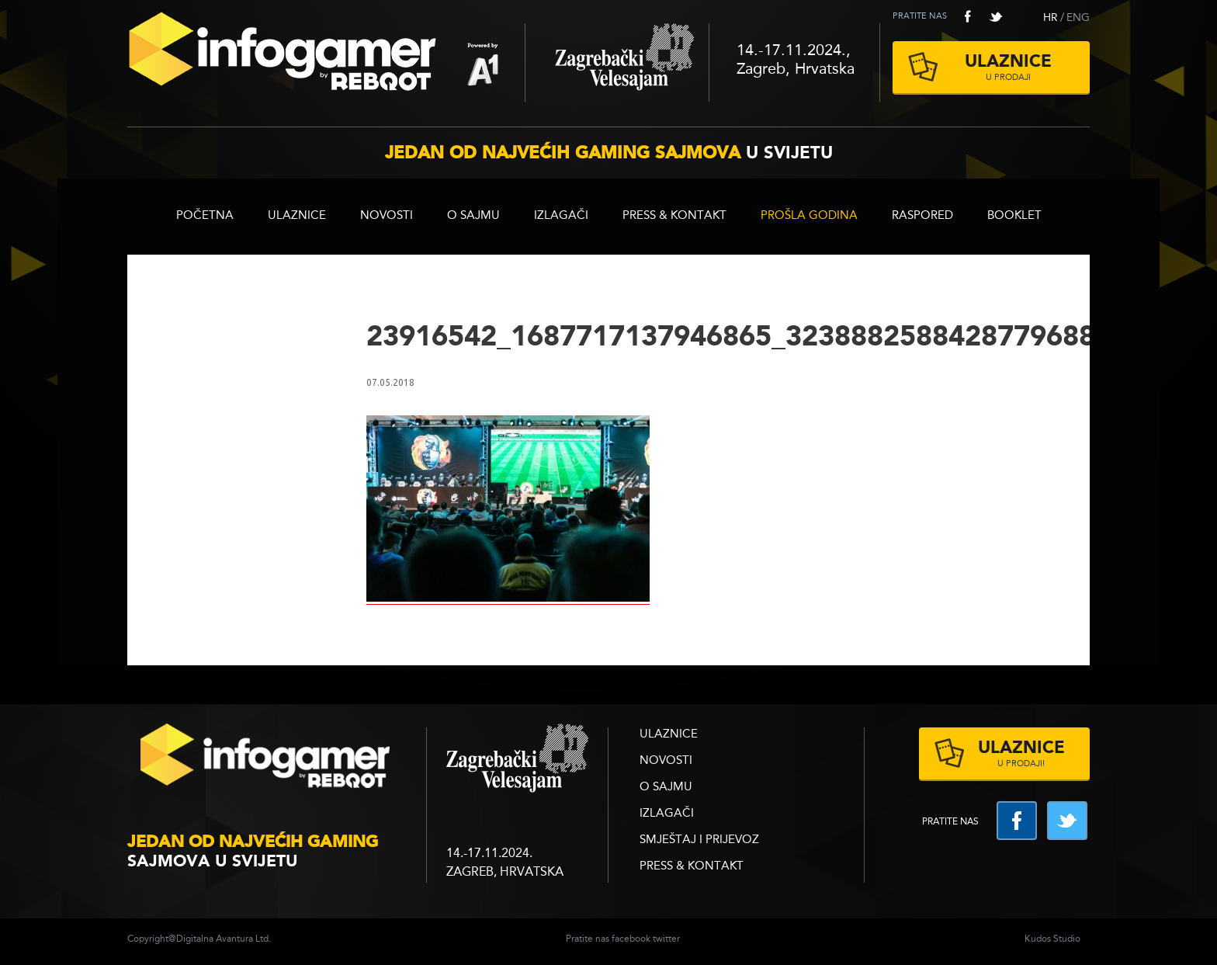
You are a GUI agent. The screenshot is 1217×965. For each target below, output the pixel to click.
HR (1050, 17)
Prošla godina (809, 216)
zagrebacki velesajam (517, 759)
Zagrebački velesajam (617, 62)
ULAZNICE (297, 216)
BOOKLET (1014, 216)
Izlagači (561, 216)
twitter (996, 16)
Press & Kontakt (674, 216)
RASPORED (922, 216)
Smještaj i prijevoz (699, 840)
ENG (1078, 17)
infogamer (267, 760)
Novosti (386, 216)
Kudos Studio (1052, 939)
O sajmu (473, 216)
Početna (205, 216)
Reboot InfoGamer (326, 57)
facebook (968, 16)
